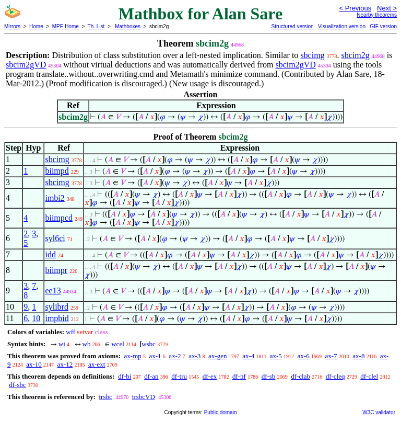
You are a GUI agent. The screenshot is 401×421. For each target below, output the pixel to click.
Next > (387, 8)
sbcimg (312, 55)
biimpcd (58, 217)
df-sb (269, 376)
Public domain (220, 412)
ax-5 (276, 356)
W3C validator (378, 412)
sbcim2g (355, 55)
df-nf (239, 376)
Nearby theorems (377, 15)
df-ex (210, 376)
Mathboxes (126, 26)
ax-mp (132, 356)
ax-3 (194, 356)
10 (36, 318)
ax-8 (358, 356)
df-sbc (17, 385)
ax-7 (331, 356)
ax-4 (248, 356)
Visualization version (341, 26)
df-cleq (335, 376)
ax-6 (304, 356)
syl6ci (55, 238)
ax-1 (155, 356)
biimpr (56, 270)
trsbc (105, 397)
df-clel (369, 376)
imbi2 (54, 198)
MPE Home (65, 26)
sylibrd (56, 306)
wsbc (148, 344)
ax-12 (65, 364)
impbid (56, 318)
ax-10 (34, 364)
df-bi (124, 376)
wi (61, 344)
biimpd (56, 170)
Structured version (292, 26)
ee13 (53, 290)
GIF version (383, 26)
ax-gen (217, 356)
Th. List (96, 26)
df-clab (300, 376)
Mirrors (12, 26)
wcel (117, 344)
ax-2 (175, 356)
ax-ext (96, 364)
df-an (151, 376)
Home (36, 26)
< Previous (355, 8)
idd (50, 254)
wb (86, 344)
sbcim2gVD (26, 64)
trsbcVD (143, 397)
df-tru (179, 376)
